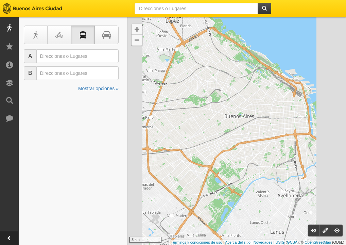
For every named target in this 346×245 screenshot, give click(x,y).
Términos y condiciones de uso (196, 242)
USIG (279, 242)
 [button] (137, 40)
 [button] (137, 29)
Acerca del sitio (237, 242)
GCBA (292, 242)
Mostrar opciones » (98, 88)
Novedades (263, 242)
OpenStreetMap (318, 242)
